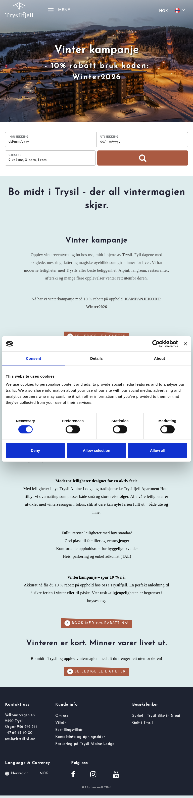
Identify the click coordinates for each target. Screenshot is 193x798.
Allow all (157, 450)
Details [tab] (96, 358)
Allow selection (96, 450)
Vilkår (60, 725)
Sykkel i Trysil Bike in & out (156, 718)
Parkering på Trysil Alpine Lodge (85, 746)
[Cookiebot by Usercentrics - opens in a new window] (156, 344)
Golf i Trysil (142, 725)
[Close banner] (185, 344)
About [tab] (159, 358)
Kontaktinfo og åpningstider (80, 739)
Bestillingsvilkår (69, 732)
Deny (35, 450)
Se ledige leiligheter (96, 674)
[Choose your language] (180, 10)
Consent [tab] (33, 358)
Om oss (61, 718)
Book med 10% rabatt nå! (96, 626)
